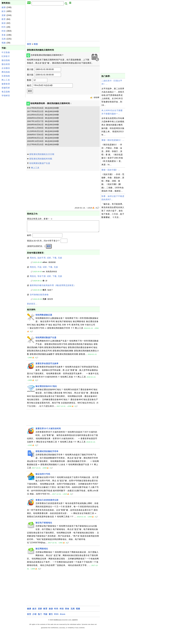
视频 (4, 43)
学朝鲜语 (6, 96)
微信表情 (6, 64)
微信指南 (6, 60)
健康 (4, 7)
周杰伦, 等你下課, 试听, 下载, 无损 (46, 279)
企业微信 (6, 68)
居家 (4, 15)
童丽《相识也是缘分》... (112, 140)
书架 (45, 617)
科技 (4, 31)
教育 (4, 19)
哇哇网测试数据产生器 (39, 163)
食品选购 (6, 92)
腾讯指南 (6, 72)
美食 (4, 35)
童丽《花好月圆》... (110, 170)
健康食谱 (6, 84)
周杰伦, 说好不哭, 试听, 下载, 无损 (46, 260)
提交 (49, 249)
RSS (56, 617)
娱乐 (4, 11)
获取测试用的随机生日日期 (41, 154)
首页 (29, 44)
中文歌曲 (6, 52)
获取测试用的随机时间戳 (40, 159)
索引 (51, 617)
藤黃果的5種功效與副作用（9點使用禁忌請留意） (53, 288)
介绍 (34, 617)
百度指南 (6, 76)
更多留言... (32, 306)
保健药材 (6, 88)
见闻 (4, 39)
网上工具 (6, 80)
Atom (62, 617)
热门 (40, 617)
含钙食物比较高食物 (39, 297)
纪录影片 (6, 56)
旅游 (4, 23)
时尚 (4, 27)
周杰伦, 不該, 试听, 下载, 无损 (44, 269)
